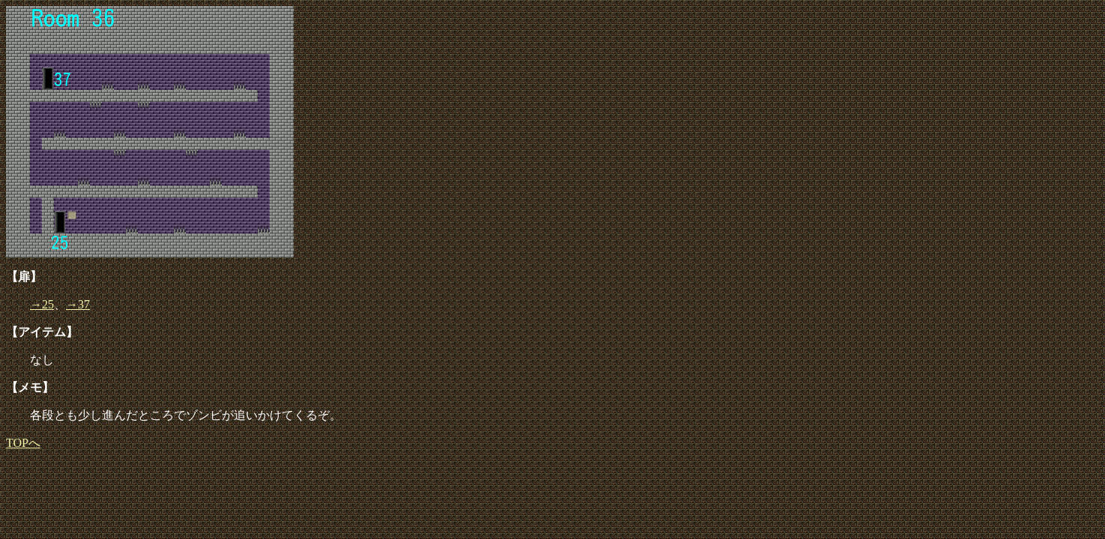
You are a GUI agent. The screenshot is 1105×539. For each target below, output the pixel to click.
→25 (42, 304)
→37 (78, 304)
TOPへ (23, 442)
